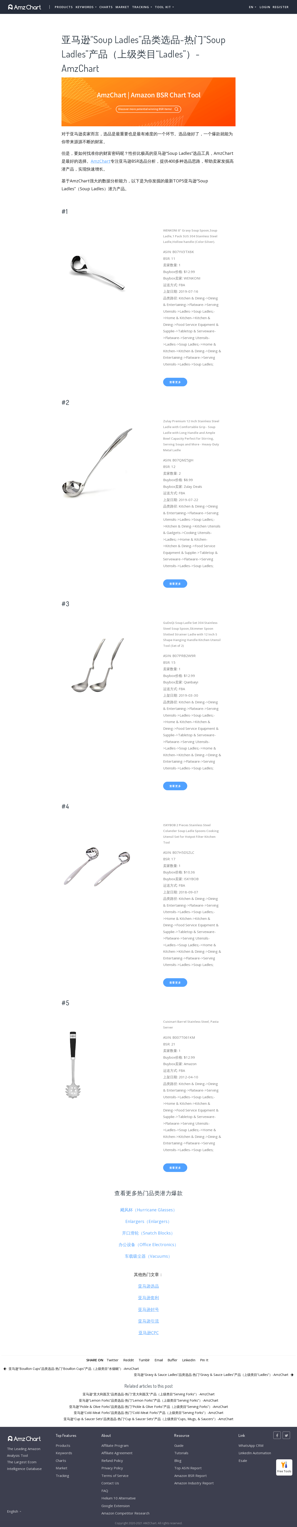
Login (265, 7)
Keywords (64, 1453)
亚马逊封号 (148, 1309)
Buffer (173, 1360)
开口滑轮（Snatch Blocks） (148, 1233)
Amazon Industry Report (194, 1483)
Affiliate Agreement (116, 1453)
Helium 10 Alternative (118, 1498)
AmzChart (100, 161)
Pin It (204, 1360)
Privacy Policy (112, 1468)
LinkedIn (188, 1360)
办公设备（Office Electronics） (148, 1244)
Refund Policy (112, 1460)
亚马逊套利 (148, 1297)
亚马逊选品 (148, 1286)
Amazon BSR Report (190, 1475)
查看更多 (175, 382)
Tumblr (144, 1360)
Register (281, 7)
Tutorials (181, 1453)
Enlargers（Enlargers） (148, 1221)
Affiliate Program (115, 1445)
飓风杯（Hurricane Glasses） (148, 1210)
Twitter (113, 1360)
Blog (177, 1460)
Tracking (62, 1475)
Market (122, 7)
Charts (106, 7)
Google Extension (115, 1505)
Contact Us (110, 1483)
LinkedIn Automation (255, 1453)
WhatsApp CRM (251, 1445)
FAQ (104, 1490)
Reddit (128, 1360)
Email (159, 1360)
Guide (179, 1445)
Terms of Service (115, 1475)
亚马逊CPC (149, 1332)
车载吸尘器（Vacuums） (148, 1256)
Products (64, 7)
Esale (243, 1460)
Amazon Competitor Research (125, 1513)
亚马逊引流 (148, 1321)
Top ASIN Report (188, 1468)
